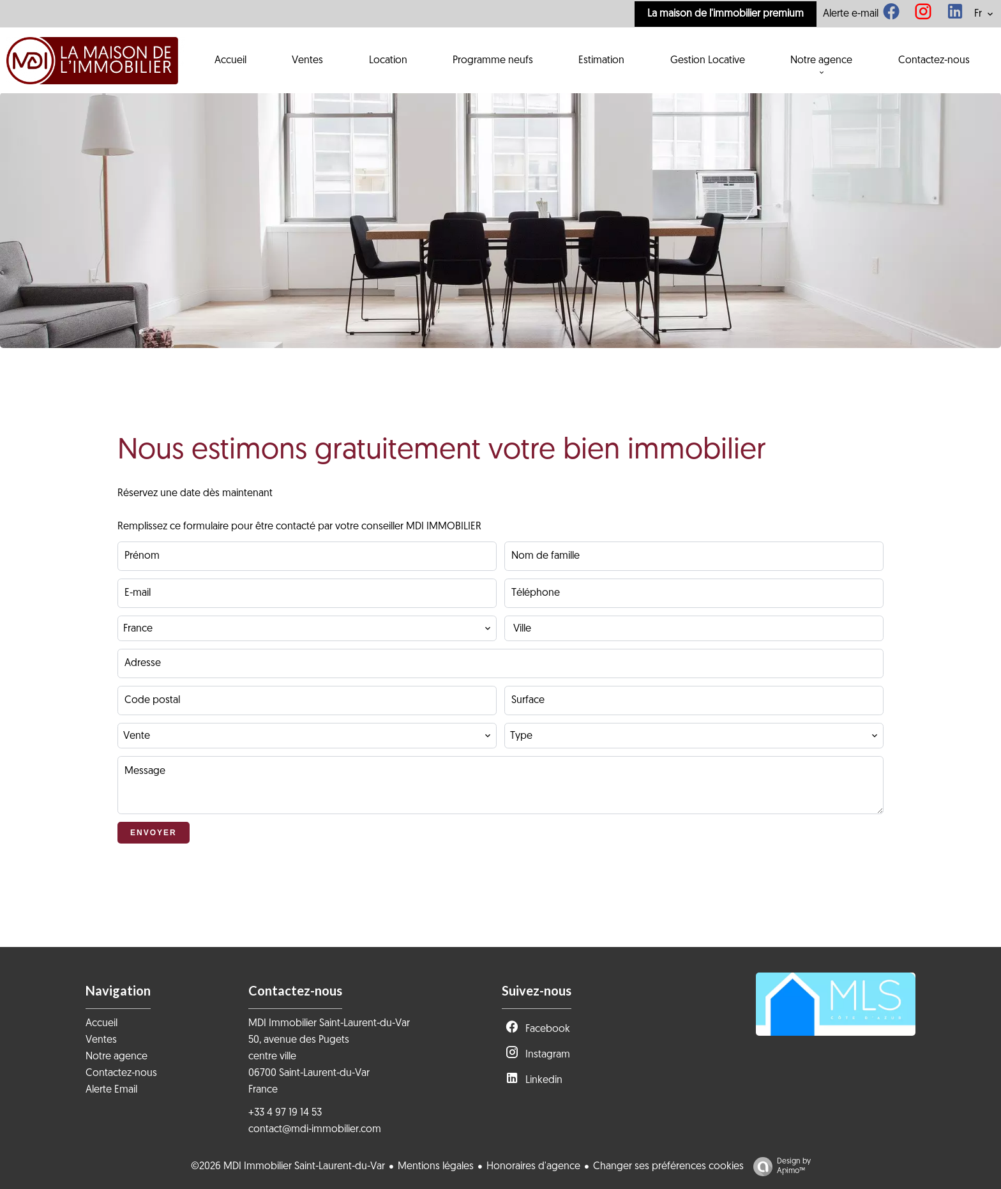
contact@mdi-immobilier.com (314, 1130)
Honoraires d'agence (533, 1167)
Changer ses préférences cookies (668, 1167)
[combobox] (307, 628)
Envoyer (153, 832)
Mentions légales (436, 1167)
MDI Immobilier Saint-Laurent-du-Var (329, 1024)
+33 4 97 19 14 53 (285, 1113)
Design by (779, 1167)
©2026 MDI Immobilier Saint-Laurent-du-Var (288, 1167)
